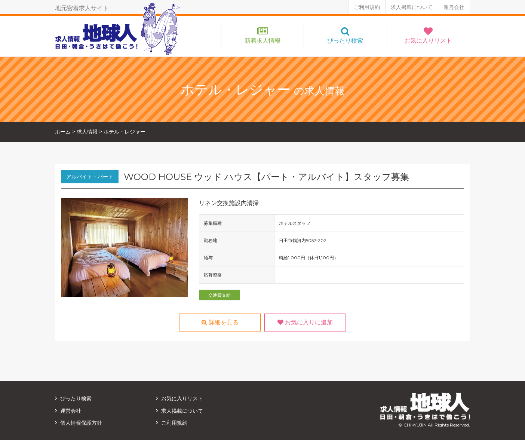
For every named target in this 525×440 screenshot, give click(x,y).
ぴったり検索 (345, 40)
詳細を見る (220, 322)
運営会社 (453, 7)
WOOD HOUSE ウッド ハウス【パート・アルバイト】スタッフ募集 (266, 176)
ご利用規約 (367, 7)
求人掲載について (412, 7)
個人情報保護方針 (81, 422)
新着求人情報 (262, 40)
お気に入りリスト (428, 40)
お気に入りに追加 (305, 322)
